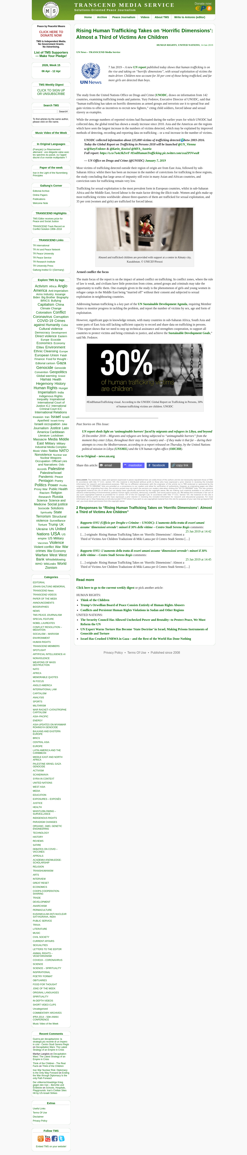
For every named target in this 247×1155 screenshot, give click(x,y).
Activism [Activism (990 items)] (41, 286)
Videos (145, 17)
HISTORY (38, 837)
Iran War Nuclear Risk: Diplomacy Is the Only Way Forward (50, 1071)
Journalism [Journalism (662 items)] (41, 428)
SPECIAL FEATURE (43, 619)
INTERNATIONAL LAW (45, 689)
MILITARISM (39, 705)
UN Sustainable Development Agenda (162, 304)
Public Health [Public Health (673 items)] (58, 489)
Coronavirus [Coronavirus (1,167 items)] (42, 317)
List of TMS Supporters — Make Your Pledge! (51, 54)
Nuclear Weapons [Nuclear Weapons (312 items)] (50, 457)
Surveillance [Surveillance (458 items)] (57, 520)
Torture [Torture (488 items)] (42, 524)
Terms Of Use (40, 1112)
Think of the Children (53, 1066)
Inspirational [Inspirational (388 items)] (57, 399)
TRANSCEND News (43, 590)
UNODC (161, 95)
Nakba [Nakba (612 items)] (53, 450)
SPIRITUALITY (40, 996)
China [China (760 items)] (60, 304)
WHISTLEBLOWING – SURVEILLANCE (44, 812)
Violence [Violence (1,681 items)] (56, 542)
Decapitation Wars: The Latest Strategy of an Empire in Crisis (50, 1048)
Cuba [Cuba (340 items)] (64, 325)
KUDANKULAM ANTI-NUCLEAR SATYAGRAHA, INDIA (50, 915)
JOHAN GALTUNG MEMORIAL (49, 586)
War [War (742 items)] (58, 547)
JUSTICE (37, 803)
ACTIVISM (38, 770)
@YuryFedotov (96, 148)
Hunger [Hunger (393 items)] (63, 388)
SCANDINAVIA (40, 774)
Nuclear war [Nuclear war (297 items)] (60, 454)
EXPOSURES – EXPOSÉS (47, 799)
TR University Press (43, 265)
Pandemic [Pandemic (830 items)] (46, 477)
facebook (158, 465)
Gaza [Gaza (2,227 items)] (61, 363)
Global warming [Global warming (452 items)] (46, 375)
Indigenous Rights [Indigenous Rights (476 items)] (51, 396)
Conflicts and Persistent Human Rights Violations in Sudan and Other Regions (132, 610)
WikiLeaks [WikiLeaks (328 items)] (50, 563)
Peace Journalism (123, 17)
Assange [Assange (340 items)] (60, 294)
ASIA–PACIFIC (40, 716)
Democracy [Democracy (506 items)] (42, 332)
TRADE (37, 898)
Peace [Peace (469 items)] (59, 476)
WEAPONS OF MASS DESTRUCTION (44, 663)
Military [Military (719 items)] (50, 443)
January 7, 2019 (155, 160)
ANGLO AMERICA (42, 685)
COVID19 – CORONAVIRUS (47, 960)
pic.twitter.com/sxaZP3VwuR (180, 153)
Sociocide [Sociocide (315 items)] (44, 508)
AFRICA (37, 673)
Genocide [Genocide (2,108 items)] (44, 367)
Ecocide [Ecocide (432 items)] (56, 339)
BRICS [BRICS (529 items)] (45, 300)
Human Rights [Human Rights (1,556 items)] (46, 388)
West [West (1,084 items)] (53, 555)
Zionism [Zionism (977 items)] (51, 568)
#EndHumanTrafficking (146, 153)
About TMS (162, 17)
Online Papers (40, 195)
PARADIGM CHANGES (45, 822)
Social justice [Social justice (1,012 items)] (57, 504)
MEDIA (36, 791)
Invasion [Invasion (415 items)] (38, 417)
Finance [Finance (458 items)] (40, 359)
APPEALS (38, 856)
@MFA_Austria (141, 148)
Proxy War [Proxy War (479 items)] (40, 489)
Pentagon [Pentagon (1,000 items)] (46, 481)
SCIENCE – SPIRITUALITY (47, 968)
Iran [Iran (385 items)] (47, 417)
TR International (41, 245)
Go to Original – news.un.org (95, 456)
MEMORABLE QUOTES (45, 677)
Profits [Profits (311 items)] (63, 485)
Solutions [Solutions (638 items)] (57, 508)
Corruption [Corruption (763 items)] (61, 317)
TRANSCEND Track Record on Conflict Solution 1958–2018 (49, 227)
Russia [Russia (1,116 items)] (57, 497)
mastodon (135, 465)
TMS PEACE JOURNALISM (47, 615)
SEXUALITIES (40, 945)
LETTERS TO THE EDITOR (47, 949)
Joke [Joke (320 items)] (64, 424)
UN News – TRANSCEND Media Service (98, 52)
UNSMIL (121, 448)
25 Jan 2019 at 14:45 (198, 559)
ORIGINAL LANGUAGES (46, 992)
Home (88, 17)
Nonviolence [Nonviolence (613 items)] (43, 454)
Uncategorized (40, 1008)
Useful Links (39, 1108)
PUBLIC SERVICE (42, 921)
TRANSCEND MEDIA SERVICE (124, 5)
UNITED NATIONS (42, 782)
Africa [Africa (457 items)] (52, 286)
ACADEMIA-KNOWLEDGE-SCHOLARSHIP (47, 861)
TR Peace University (43, 253)
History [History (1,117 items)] (60, 383)
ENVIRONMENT (41, 638)
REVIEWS (38, 841)
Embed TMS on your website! (51, 1146)
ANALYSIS (38, 697)
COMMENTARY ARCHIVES (47, 1013)
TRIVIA (36, 925)
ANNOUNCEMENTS (43, 602)
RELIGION (38, 866)
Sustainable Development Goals (189, 333)
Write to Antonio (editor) (189, 17)
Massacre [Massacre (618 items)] (40, 439)
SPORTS (37, 701)
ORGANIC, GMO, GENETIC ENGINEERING (47, 827)
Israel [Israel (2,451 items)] (56, 416)
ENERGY (38, 720)
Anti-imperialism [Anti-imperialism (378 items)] (58, 290)
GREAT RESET (41, 883)
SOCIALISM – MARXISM (46, 634)
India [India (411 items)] (61, 392)
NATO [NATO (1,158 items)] (64, 451)
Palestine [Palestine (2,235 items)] (56, 468)
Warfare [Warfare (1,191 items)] (42, 555)
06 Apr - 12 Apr (51, 71)
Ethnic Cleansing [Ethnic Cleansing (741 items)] (46, 351)
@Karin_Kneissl (120, 148)
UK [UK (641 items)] (61, 524)
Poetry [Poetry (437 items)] (59, 480)
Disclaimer (38, 1116)
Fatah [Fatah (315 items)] (63, 355)
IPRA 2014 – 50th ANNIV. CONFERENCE (46, 1018)
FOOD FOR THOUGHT (45, 984)
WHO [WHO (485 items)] (38, 563)
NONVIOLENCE (41, 658)
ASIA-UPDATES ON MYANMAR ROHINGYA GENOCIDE (49, 726)
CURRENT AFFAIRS (43, 941)
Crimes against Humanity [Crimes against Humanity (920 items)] (49, 323)
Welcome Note (40, 203)
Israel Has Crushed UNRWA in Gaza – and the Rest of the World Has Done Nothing (135, 638)
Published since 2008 (165, 652)
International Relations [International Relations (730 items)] (51, 412)
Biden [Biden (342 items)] (36, 297)
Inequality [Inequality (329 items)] (42, 399)
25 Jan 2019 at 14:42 (198, 531)
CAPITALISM (39, 693)
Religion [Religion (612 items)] (56, 492)
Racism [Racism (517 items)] (45, 492)
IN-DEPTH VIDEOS (43, 1000)
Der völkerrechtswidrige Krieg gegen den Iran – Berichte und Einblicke (48, 1085)
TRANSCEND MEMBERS (46, 646)
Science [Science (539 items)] (42, 500)
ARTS (36, 875)
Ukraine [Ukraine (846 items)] (42, 529)
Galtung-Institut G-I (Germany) (48, 270)
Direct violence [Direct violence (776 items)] (46, 336)
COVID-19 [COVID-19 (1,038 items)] (45, 321)
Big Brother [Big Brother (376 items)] (48, 297)
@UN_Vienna (187, 144)
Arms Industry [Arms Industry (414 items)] (45, 294)
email (108, 465)
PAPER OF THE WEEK (45, 598)
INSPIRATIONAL (41, 972)
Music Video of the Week (45, 1023)
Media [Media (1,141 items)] (53, 439)
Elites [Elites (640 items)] (40, 347)
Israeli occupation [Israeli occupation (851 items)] (47, 424)
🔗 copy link (180, 465)
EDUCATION (39, 795)
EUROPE (38, 746)
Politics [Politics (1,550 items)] (41, 485)
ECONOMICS (40, 887)
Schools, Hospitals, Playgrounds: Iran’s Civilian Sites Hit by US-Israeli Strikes (50, 1090)
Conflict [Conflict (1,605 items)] (59, 312)
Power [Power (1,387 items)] (53, 485)
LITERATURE (40, 929)
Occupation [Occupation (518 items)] (43, 461)
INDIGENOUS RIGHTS (45, 818)
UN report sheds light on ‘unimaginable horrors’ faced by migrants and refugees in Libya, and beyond (147, 431)
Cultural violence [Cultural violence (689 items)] (51, 329)
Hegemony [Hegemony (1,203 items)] (44, 383)
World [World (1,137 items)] (62, 563)
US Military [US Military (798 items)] (56, 538)
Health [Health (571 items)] (56, 379)
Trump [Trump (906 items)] (53, 524)
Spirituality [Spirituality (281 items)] (46, 512)
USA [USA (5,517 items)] (55, 533)
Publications (39, 199)
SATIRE (37, 845)
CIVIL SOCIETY (41, 937)
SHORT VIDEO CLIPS (44, 1004)
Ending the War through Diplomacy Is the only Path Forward (51, 1075)
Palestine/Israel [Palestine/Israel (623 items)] (51, 472)
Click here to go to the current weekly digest (105, 587)
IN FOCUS (38, 681)
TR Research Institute (44, 261)
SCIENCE (38, 964)
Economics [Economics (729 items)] (44, 343)
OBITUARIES (40, 980)
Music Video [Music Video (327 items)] (40, 450)
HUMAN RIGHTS (42, 642)
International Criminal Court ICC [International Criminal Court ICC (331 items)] (53, 407)
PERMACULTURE (42, 910)
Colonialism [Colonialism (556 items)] (44, 312)
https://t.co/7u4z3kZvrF (115, 153)
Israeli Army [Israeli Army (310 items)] (57, 420)
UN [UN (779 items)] (51, 529)
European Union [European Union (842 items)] (47, 355)
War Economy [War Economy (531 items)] (56, 551)
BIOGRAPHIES (41, 607)
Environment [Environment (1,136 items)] (55, 347)
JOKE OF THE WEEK (44, 988)
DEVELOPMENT (41, 902)
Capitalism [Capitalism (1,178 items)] (46, 304)
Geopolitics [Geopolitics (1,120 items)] (58, 372)
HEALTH (37, 807)
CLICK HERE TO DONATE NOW (51, 33)
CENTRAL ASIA (41, 742)
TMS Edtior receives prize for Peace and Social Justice (48, 220)
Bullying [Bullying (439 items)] (56, 300)
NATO (36, 669)
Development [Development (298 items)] (59, 332)
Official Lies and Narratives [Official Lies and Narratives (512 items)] (52, 462)
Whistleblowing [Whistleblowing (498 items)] (56, 559)
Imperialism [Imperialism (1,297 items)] (47, 392)
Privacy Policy (40, 1120)
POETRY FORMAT (42, 976)
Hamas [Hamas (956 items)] (45, 379)
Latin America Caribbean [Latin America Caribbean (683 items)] (53, 430)
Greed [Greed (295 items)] (61, 375)
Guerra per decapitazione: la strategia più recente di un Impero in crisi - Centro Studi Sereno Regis (51, 1042)
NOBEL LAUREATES (44, 623)
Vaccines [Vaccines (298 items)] (43, 543)
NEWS (36, 611)
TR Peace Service (42, 257)
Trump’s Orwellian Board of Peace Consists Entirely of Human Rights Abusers (132, 605)
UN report (139, 67)
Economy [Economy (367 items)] (59, 343)
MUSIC (36, 933)
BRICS (36, 738)
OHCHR (175, 448)
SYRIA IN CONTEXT (43, 778)
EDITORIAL (39, 582)
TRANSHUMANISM (43, 870)
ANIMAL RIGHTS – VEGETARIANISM (43, 954)
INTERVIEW (39, 879)
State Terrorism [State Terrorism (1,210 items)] (49, 514)
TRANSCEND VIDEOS (45, 594)
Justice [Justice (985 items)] (55, 428)
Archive (102, 17)
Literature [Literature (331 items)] (44, 435)
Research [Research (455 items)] (45, 496)
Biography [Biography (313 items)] (63, 297)
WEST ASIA (39, 787)
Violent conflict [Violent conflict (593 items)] (44, 546)
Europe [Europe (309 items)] (63, 351)
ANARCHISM (40, 906)
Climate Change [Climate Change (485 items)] (50, 308)
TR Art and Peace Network (46, 249)
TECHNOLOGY (41, 833)
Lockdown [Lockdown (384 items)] (57, 435)
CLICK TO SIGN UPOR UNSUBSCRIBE (51, 92)
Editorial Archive (41, 191)
